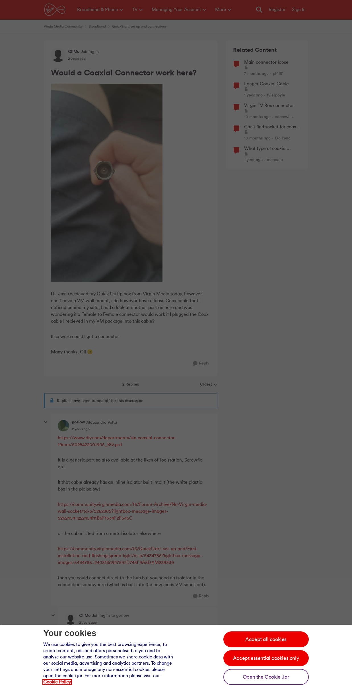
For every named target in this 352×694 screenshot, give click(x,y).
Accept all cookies (266, 639)
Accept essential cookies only (266, 658)
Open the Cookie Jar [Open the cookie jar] (266, 676)
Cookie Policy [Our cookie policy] (57, 682)
